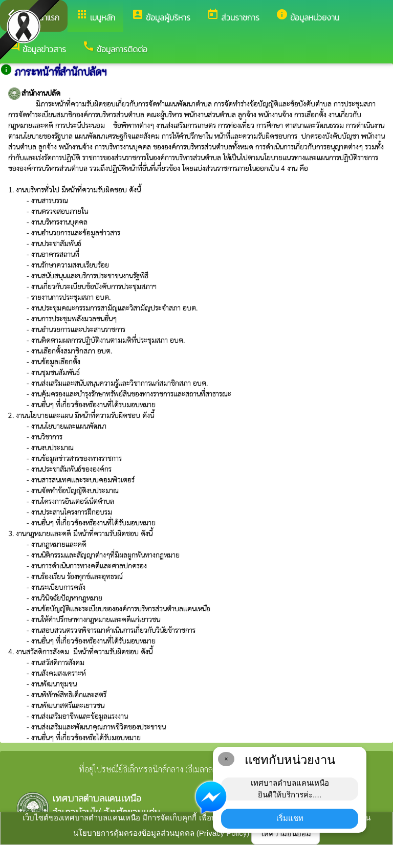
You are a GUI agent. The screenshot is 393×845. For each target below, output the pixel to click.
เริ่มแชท (289, 818)
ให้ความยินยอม (285, 833)
